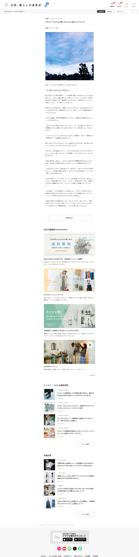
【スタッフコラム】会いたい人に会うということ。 (66, 21)
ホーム (36, 525)
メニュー (134, 6)
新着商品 (112, 6)
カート (126, 6)
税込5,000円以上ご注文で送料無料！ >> (15, 11)
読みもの (119, 6)
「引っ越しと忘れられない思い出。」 (57, 90)
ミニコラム (43, 525)
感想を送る (69, 218)
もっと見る (85, 444)
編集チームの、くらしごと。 (54, 18)
